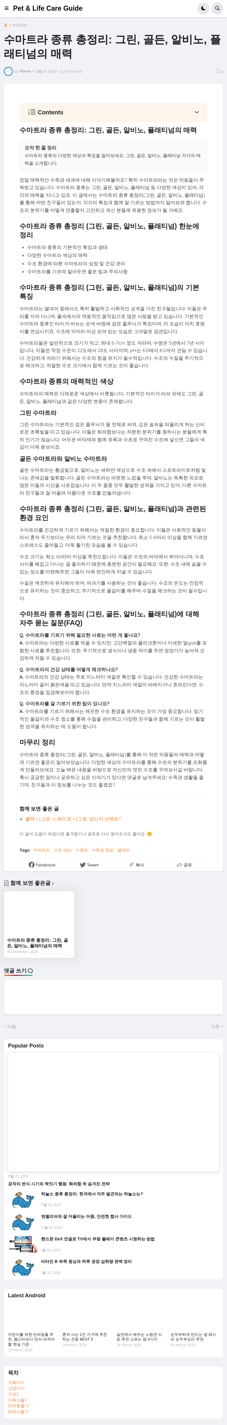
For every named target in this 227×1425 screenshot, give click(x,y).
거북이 (16, 1382)
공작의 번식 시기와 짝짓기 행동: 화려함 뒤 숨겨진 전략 (59, 1183)
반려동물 (18, 1405)
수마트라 (19, 25)
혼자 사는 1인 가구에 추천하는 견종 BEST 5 (84, 1337)
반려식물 (18, 1411)
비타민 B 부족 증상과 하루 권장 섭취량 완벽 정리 (86, 1261)
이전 (215, 1026)
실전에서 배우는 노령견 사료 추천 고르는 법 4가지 (139, 1337)
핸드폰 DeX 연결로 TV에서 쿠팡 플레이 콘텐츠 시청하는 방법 (98, 1239)
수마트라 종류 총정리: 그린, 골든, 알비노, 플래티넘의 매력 (37, 943)
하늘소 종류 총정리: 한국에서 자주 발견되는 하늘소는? (92, 1194)
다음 (12, 1026)
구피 (13, 1394)
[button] (8, 9)
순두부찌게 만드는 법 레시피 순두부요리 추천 (193, 1337)
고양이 (16, 1388)
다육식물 (17, 1400)
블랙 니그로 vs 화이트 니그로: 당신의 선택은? (73, 819)
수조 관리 (63, 850)
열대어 (123, 850)
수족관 (81, 850)
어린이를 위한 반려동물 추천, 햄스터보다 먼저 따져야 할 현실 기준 (31, 1339)
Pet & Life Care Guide (47, 8)
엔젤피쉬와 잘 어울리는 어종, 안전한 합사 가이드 (86, 1216)
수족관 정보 (103, 850)
